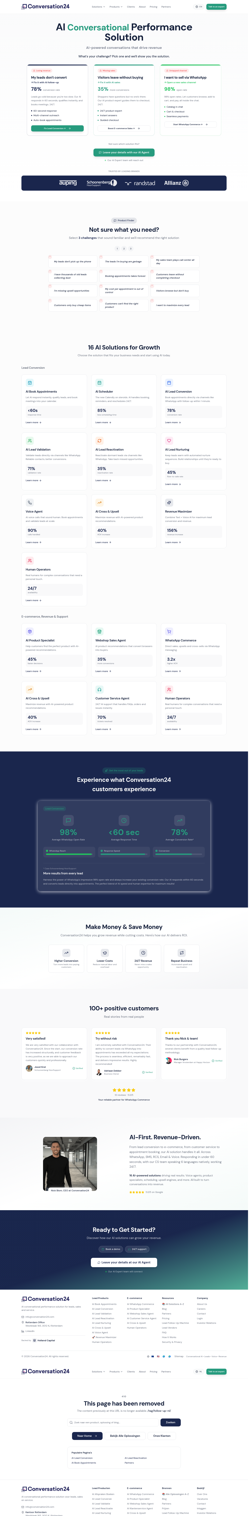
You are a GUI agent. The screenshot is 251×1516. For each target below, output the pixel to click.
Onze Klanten (162, 1436)
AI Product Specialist (138, 1308)
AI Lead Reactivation (103, 1318)
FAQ (164, 1332)
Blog (164, 1308)
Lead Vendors (169, 1327)
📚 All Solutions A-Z (173, 1304)
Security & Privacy (172, 1342)
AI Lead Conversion (102, 1308)
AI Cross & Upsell (101, 1327)
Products (116, 6)
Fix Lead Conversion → (57, 128)
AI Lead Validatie (101, 1503)
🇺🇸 (158, 1356)
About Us (202, 1304)
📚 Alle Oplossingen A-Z (175, 1494)
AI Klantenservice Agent (140, 1508)
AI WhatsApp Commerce (140, 1304)
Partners (166, 6)
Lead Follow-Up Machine (175, 1323)
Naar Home (87, 1436)
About (142, 6)
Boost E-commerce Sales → (124, 128)
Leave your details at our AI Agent (124, 1265)
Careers (201, 1308)
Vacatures (202, 1499)
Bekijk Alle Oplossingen (125, 1436)
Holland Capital (44, 1340)
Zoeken (170, 1422)
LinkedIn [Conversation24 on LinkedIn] (28, 1331)
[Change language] (198, 6)
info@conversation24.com (37, 1316)
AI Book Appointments (104, 1304)
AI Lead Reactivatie (102, 1508)
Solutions (99, 6)
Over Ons (202, 1494)
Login (200, 1318)
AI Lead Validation (102, 1313)
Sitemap (179, 1356)
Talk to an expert (216, 6)
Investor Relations (206, 1323)
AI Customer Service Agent (141, 1318)
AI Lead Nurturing (101, 1323)
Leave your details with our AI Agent (124, 152)
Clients (131, 6)
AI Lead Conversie (102, 1499)
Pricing (153, 6)
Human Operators (102, 1342)
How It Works (169, 1337)
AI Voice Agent (100, 1332)
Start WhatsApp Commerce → (190, 124)
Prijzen (165, 1508)
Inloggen (201, 1508)
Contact (201, 1313)
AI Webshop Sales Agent (140, 1313)
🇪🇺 (152, 1356)
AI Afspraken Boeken (103, 1494)
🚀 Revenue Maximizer (104, 1337)
